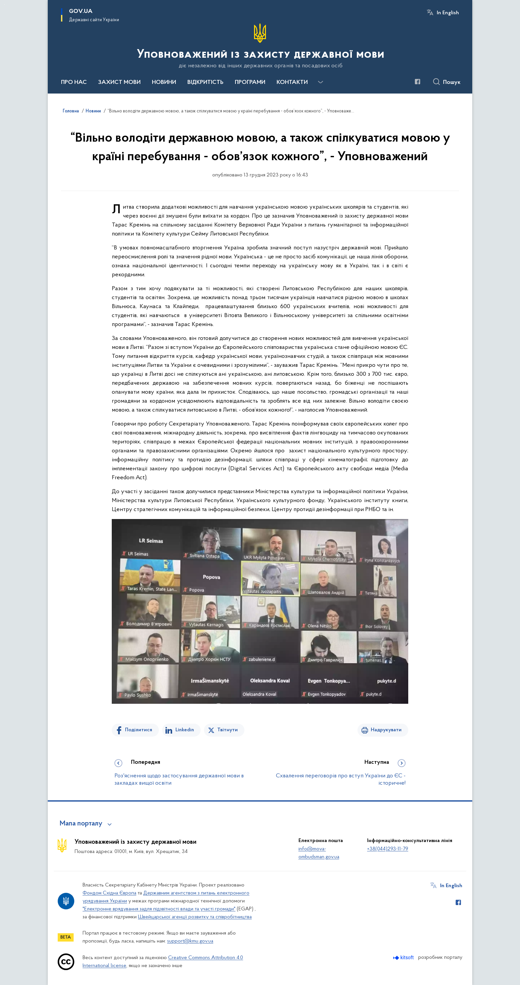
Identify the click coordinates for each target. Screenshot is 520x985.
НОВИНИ (164, 83)
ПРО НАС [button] (74, 83)
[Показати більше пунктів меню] (320, 82)
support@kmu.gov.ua (190, 941)
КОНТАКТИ (292, 83)
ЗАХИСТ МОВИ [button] (119, 83)
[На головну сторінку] (260, 46)
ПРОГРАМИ (250, 83)
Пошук (452, 83)
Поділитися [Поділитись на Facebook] (138, 730)
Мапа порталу (81, 823)
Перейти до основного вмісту (4, 4)
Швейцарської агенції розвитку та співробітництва (195, 917)
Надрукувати (386, 730)
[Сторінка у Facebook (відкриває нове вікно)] (418, 82)
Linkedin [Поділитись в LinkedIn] (184, 730)
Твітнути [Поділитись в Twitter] (227, 730)
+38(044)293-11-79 (387, 849)
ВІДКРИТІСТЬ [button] (205, 83)
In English (448, 13)
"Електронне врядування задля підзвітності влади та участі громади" (159, 909)
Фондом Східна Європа (109, 893)
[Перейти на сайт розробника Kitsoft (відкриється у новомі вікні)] (404, 957)
